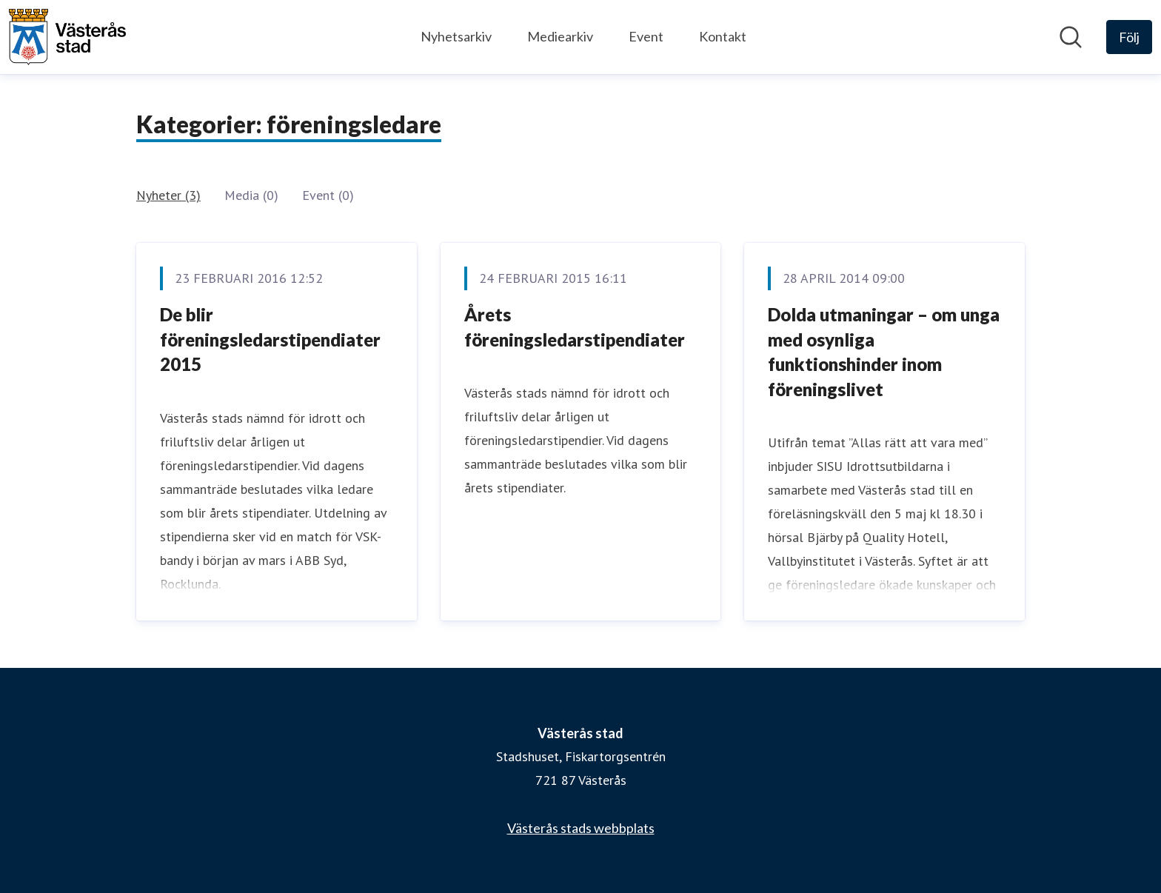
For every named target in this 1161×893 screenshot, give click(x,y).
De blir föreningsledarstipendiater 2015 (270, 339)
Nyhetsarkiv (456, 36)
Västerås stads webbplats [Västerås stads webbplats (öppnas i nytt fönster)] (581, 828)
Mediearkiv (560, 36)
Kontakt (722, 36)
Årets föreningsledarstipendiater (574, 327)
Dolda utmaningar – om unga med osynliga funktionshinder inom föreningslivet (884, 352)
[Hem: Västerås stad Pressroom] (67, 37)
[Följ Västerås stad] (1129, 37)
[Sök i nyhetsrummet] (1071, 37)
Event (646, 36)
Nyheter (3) (168, 195)
